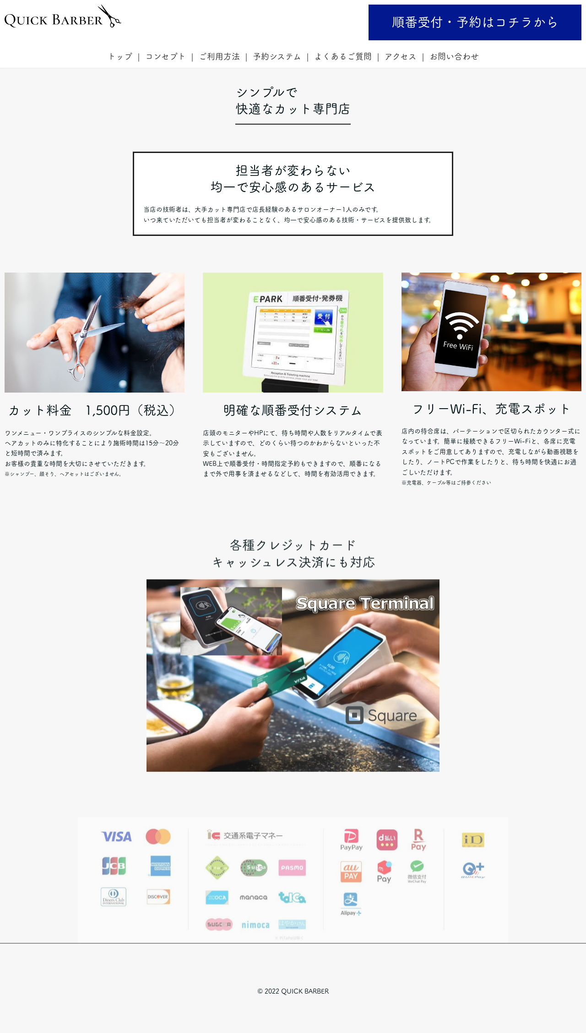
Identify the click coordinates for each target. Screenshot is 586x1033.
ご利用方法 (219, 56)
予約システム (277, 56)
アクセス (401, 56)
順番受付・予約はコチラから (475, 22)
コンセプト (165, 56)
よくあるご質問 (343, 56)
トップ (120, 56)
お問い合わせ (454, 56)
